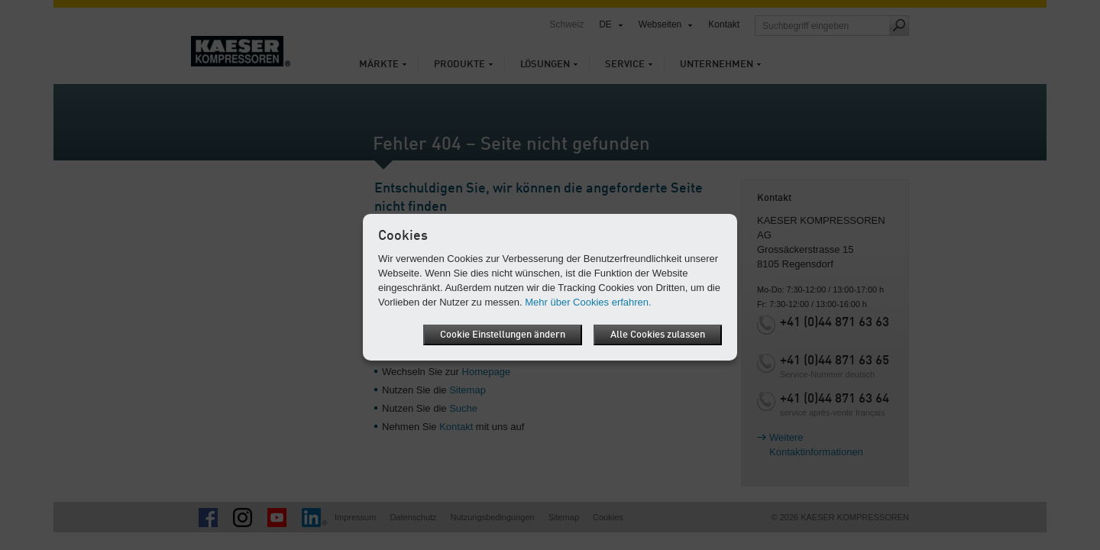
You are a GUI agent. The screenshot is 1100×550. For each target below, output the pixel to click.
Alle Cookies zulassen (657, 335)
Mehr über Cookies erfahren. (588, 302)
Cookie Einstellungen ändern (502, 335)
